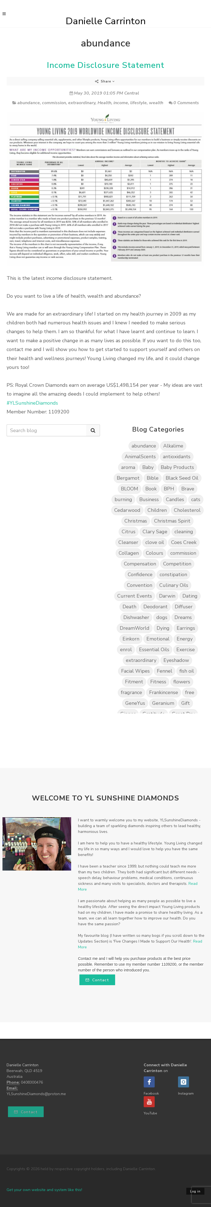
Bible (153, 478)
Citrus (128, 531)
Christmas (135, 521)
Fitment (134, 681)
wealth (156, 103)
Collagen (129, 553)
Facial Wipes (135, 671)
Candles (175, 499)
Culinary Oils (173, 585)
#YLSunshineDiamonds (32, 403)
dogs (161, 617)
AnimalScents (140, 456)
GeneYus (135, 703)
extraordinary (81, 103)
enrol (126, 649)
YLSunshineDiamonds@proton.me (36, 1093)
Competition (177, 563)
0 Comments (184, 103)
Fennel (164, 671)
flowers (181, 681)
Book (151, 488)
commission (54, 103)
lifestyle (138, 103)
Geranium (163, 703)
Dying (163, 628)
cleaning (183, 531)
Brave (187, 488)
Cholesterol (187, 510)
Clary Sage (155, 531)
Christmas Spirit (172, 521)
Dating (190, 596)
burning (123, 499)
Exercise (185, 649)
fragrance (131, 692)
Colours (154, 553)
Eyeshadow (176, 660)
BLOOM (129, 488)
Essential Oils (154, 649)
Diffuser (184, 606)
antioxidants (176, 456)
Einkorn (131, 639)
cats (195, 499)
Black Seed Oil (182, 478)
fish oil (186, 671)
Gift (185, 703)
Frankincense (163, 692)
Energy (185, 639)
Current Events (134, 596)
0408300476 (32, 1082)
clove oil (154, 542)
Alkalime (173, 446)
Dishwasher (136, 617)
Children (157, 510)
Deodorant (155, 606)
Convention (139, 585)
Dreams (183, 617)
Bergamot (128, 478)
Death (129, 606)
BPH (169, 488)
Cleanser (128, 542)
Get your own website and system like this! (44, 1189)
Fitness (158, 681)
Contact (97, 980)
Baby (148, 467)
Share (105, 81)
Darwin (167, 596)
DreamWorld (134, 628)
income (120, 103)
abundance (28, 103)
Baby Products (177, 467)
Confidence (140, 574)
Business (149, 499)
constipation (173, 574)
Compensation (140, 563)
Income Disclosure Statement (105, 65)
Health (104, 103)
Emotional (158, 639)
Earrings (186, 628)
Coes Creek (183, 542)
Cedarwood (127, 510)
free (189, 692)
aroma (128, 467)
